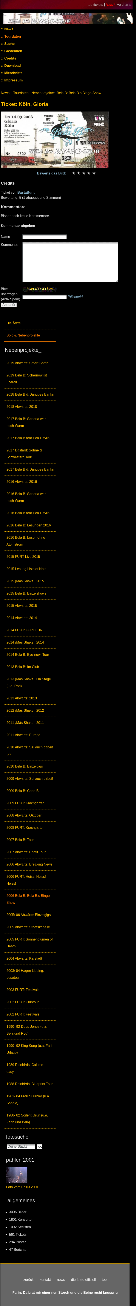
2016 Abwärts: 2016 (21, 481)
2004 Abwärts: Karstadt (24, 958)
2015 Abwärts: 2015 (21, 605)
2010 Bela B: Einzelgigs (24, 766)
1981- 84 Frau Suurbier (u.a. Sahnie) (28, 1099)
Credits (9, 58)
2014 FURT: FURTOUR (24, 630)
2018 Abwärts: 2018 (21, 406)
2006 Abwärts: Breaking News (29, 864)
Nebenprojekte (42, 93)
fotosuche (17, 1137)
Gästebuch (12, 51)
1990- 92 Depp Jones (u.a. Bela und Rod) (26, 1030)
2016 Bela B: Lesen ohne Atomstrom (25, 541)
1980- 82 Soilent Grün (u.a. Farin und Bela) (27, 1118)
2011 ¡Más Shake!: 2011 (25, 723)
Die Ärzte (13, 323)
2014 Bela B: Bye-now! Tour (27, 654)
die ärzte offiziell (83, 1280)
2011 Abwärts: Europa (23, 735)
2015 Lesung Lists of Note (26, 569)
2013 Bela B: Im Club (22, 667)
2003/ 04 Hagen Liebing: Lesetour (25, 974)
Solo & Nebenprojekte (23, 335)
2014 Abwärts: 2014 (21, 618)
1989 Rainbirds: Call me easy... (24, 1068)
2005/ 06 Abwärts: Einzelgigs (28, 915)
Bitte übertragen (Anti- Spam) (10, 294)
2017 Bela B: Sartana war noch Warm (26, 422)
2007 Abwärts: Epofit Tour (26, 852)
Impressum (13, 80)
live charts (123, 4)
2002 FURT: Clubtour (22, 1002)
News (8, 29)
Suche (9, 44)
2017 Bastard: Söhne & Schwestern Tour (24, 453)
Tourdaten (12, 36)
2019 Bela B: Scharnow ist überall (26, 378)
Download (12, 65)
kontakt (45, 1280)
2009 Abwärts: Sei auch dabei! (29, 778)
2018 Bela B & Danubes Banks (30, 394)
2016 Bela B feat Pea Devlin (27, 513)
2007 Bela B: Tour (20, 840)
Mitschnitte (13, 73)
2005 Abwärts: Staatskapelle (28, 927)
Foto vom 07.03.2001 (22, 1187)
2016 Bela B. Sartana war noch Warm (26, 497)
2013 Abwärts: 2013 (21, 698)
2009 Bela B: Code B (22, 791)
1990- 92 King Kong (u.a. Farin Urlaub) (30, 1049)
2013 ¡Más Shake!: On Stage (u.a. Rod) (28, 682)
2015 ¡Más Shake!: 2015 (25, 581)
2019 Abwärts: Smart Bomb (27, 363)
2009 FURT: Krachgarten (25, 803)
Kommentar (10, 244)
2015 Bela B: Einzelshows (26, 593)
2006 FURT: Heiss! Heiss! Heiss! (26, 880)
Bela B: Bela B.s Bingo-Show (79, 93)
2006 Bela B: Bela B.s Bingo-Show (28, 899)
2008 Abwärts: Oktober (24, 815)
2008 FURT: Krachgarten (25, 827)
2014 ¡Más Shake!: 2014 (25, 642)
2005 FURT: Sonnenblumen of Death (29, 942)
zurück (28, 1280)
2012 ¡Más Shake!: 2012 (25, 710)
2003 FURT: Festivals (22, 990)
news (61, 1280)
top (104, 1280)
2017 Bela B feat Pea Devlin (27, 438)
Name (5, 237)
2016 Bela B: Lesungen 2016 (28, 525)
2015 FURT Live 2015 (23, 556)
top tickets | (97, 4)
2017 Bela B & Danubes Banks (30, 469)
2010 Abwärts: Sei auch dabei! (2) (29, 750)
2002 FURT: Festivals (22, 1014)
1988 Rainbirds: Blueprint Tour (29, 1084)
